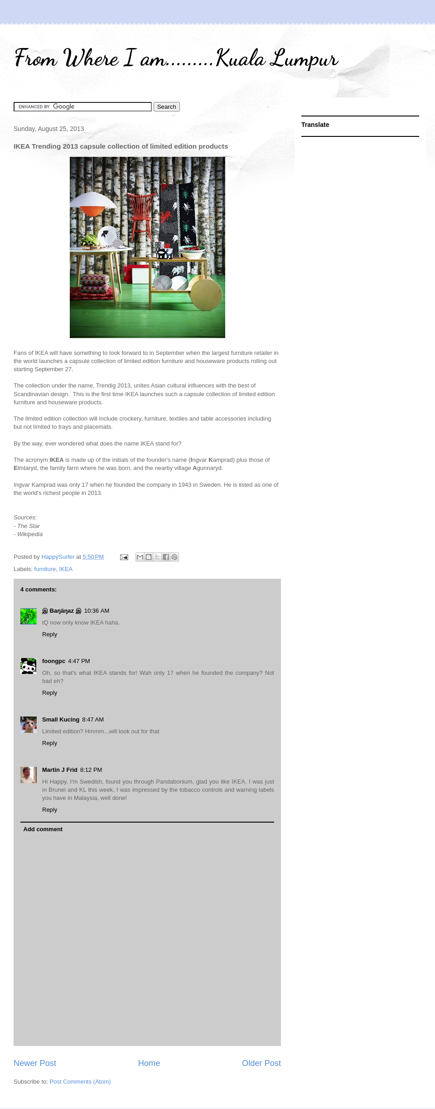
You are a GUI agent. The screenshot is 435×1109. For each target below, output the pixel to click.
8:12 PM (91, 769)
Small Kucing (60, 719)
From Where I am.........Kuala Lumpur (176, 57)
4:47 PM (79, 661)
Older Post (261, 1063)
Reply (49, 634)
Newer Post (35, 1063)
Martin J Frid (59, 769)
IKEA (65, 569)
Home (149, 1063)
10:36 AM (97, 610)
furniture (45, 569)
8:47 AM (93, 719)
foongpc (53, 661)
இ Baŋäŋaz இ (62, 610)
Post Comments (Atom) (80, 1081)
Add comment (43, 829)
